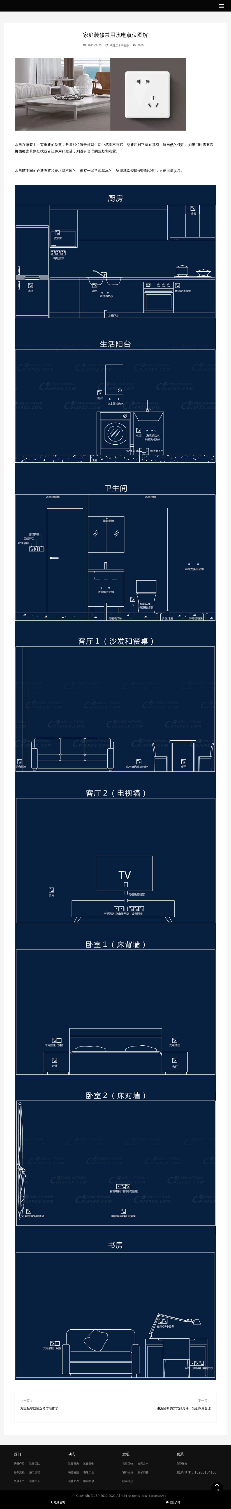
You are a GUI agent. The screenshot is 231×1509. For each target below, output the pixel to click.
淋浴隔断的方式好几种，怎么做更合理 (184, 1408)
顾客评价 (129, 1482)
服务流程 (21, 1473)
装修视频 (75, 1473)
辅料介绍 (129, 1473)
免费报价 (183, 1463)
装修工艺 (21, 1482)
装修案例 (94, 1463)
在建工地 (94, 1473)
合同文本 (148, 1463)
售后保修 (129, 1463)
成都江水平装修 (119, 45)
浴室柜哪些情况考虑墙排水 (39, 1408)
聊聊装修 (94, 1482)
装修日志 (75, 1463)
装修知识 (75, 1482)
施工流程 (40, 1473)
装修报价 (40, 1482)
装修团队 (40, 1463)
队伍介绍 (21, 1463)
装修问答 (148, 1473)
